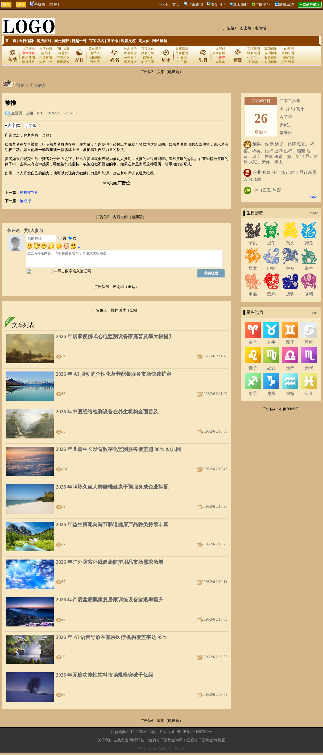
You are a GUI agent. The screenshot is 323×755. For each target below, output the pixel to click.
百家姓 (147, 57)
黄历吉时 (43, 41)
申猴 (253, 294)
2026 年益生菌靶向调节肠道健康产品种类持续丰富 (112, 524)
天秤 (290, 368)
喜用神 (46, 53)
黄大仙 (144, 41)
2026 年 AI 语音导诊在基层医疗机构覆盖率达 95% (112, 637)
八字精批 (28, 49)
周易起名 (130, 62)
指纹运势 (45, 57)
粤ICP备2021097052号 (194, 732)
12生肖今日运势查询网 (164, 740)
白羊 (253, 342)
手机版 (37, 4)
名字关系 (147, 62)
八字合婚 (45, 49)
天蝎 (309, 368)
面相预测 (28, 57)
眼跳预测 (270, 57)
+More (313, 197)
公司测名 (130, 57)
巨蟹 (309, 342)
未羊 (309, 268)
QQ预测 (288, 49)
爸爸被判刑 (29, 193)
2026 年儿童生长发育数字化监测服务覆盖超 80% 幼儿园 (118, 449)
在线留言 (121, 740)
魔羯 (271, 393)
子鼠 (253, 243)
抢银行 (25, 201)
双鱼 (309, 393)
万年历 (95, 62)
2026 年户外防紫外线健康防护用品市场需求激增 (109, 562)
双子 (290, 342)
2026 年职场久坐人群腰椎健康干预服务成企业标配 (112, 487)
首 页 (10, 41)
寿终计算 (288, 62)
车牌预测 (270, 49)
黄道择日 (95, 49)
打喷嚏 (253, 62)
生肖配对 (218, 49)
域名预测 (253, 53)
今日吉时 (95, 57)
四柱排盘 (63, 49)
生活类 (16, 113)
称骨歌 (63, 53)
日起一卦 (79, 41)
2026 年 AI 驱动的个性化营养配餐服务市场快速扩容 (113, 374)
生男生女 (253, 57)
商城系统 (286, 5)
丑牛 (271, 243)
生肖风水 (218, 62)
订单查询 (195, 5)
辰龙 (253, 268)
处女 (271, 368)
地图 (221, 740)
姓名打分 (130, 49)
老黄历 (95, 53)
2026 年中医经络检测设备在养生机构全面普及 (107, 411)
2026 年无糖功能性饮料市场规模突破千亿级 (104, 675)
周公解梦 (61, 41)
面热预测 (288, 57)
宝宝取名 (96, 41)
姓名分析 (147, 53)
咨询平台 (262, 5)
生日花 (182, 62)
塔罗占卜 (63, 57)
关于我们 (105, 740)
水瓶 (290, 393)
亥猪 (309, 294)
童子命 (112, 41)
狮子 (253, 368)
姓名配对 (130, 53)
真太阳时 (240, 5)
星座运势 (182, 49)
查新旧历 (218, 5)
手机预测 (253, 49)
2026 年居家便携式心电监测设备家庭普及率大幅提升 (114, 336)
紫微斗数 (28, 62)
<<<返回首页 (169, 5)
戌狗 (290, 294)
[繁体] (54, 4)
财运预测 (270, 62)
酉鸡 (271, 294)
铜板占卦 (45, 62)
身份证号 (288, 53)
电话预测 (270, 53)
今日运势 (26, 41)
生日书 (182, 57)
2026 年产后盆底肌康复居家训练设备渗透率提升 (109, 599)
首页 (20, 85)
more (313, 213)
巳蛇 (271, 268)
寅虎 (290, 243)
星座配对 (182, 53)
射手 (253, 393)
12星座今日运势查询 (200, 740)
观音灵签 (128, 41)
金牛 (271, 342)
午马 (290, 268)
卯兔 (309, 243)
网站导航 (159, 41)
